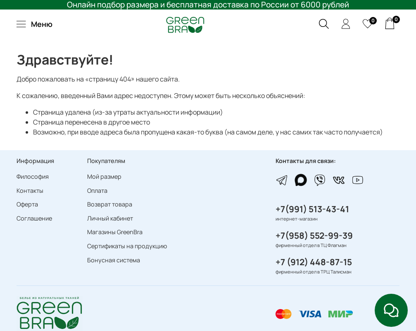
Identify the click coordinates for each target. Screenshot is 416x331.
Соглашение (34, 218)
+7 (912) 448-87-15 (314, 262)
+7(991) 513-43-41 (312, 209)
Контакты (30, 190)
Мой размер (104, 176)
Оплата (97, 190)
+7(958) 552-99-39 (314, 235)
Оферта (27, 204)
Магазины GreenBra (115, 232)
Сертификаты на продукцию (127, 246)
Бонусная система (113, 260)
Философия (33, 176)
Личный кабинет (110, 218)
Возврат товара (109, 204)
